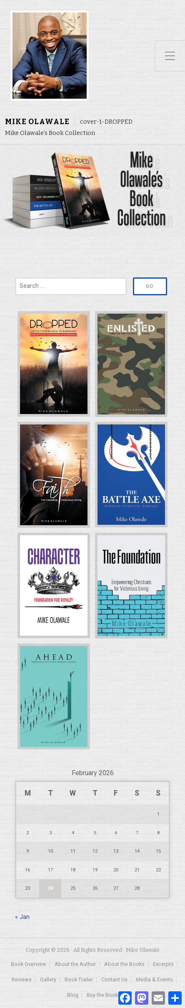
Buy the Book (102, 995)
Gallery (48, 980)
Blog (72, 995)
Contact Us (114, 980)
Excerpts (163, 964)
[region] (92, 191)
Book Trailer (79, 980)
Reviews (22, 980)
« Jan (22, 917)
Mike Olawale (37, 122)
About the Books (124, 964)
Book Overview (28, 964)
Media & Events (154, 980)
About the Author (75, 964)
